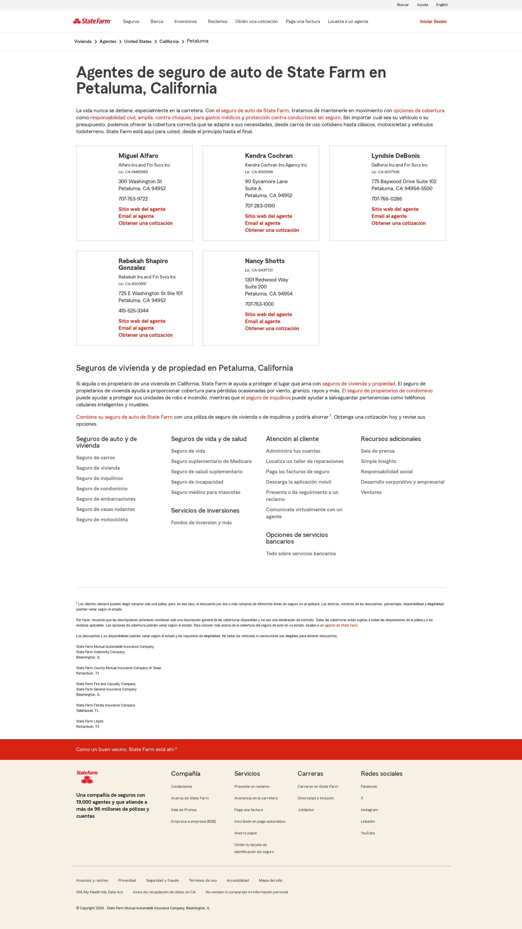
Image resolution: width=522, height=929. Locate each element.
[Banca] (157, 22)
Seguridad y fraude (162, 880)
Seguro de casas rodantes (105, 509)
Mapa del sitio (270, 880)
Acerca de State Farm (190, 798)
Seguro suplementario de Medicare (211, 461)
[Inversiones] (185, 22)
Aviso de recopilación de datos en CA (164, 892)
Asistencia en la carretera (256, 798)
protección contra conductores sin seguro (293, 117)
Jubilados (306, 810)
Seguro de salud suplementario (206, 471)
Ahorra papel (245, 833)
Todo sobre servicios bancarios (301, 553)
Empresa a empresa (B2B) (193, 821)
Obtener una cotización (146, 223)
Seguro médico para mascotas (205, 492)
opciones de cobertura (418, 110)
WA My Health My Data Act (99, 892)
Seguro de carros (95, 457)
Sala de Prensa (183, 810)
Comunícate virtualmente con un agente (304, 513)
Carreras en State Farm (318, 786)
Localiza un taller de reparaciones (305, 461)
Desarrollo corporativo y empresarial (402, 482)
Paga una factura (248, 810)
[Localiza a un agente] (348, 22)
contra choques (173, 117)
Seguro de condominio (102, 488)
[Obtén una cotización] (257, 22)
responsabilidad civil (112, 117)
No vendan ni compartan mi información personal (247, 892)
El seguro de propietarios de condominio (387, 390)
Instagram (369, 810)
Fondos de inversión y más (201, 522)
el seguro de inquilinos (266, 397)
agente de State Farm (341, 625)
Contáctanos (181, 786)
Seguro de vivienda (98, 468)
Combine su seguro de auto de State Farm (124, 417)
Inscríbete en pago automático (259, 821)
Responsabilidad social (387, 471)
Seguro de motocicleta (102, 519)
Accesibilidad (238, 880)
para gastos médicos (217, 117)
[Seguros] (131, 22)
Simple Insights (378, 461)
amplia (145, 117)
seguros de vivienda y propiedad (358, 383)
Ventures (371, 492)
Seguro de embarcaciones (105, 499)
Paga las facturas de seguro (297, 471)
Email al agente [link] (136, 216)
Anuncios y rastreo (92, 880)
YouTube (368, 833)
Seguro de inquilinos (99, 478)
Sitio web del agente (142, 209)
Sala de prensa (377, 451)
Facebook (369, 786)
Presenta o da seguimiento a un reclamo (302, 496)
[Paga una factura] (303, 22)
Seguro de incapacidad (197, 482)
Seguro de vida (188, 451)
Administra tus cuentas (293, 451)
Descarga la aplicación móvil (298, 482)
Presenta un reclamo (251, 786)
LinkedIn (368, 821)
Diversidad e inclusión (316, 798)
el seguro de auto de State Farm (252, 110)
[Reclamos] (217, 22)
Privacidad (127, 880)
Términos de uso (203, 880)
